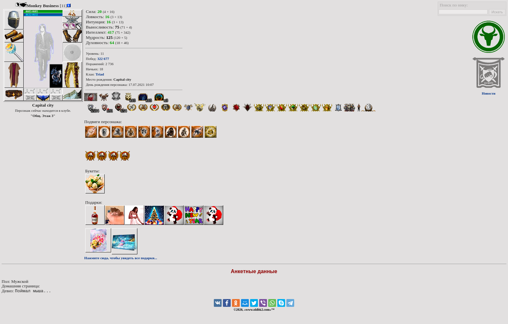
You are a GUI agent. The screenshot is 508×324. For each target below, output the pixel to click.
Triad (100, 74)
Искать (497, 12)
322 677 (103, 59)
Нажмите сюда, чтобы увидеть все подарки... (120, 258)
